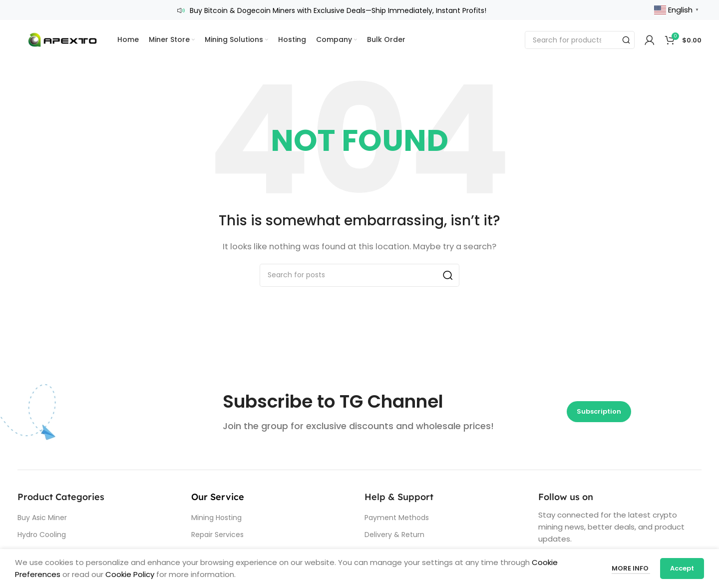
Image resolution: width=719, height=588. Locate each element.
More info (631, 568)
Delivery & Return (394, 535)
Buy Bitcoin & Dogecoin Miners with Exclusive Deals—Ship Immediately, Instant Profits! (338, 10)
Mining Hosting (216, 518)
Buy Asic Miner (42, 518)
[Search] (580, 40)
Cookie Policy (129, 574)
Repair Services (217, 535)
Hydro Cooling (41, 535)
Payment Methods (396, 518)
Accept (682, 568)
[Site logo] (62, 39)
